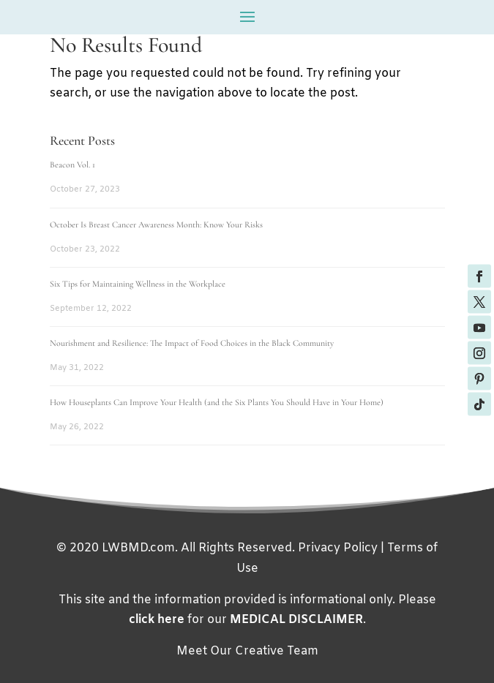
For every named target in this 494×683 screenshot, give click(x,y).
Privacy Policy (338, 548)
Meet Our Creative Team (247, 651)
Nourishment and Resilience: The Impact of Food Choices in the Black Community (192, 343)
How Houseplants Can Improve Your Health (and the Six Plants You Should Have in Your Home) (216, 402)
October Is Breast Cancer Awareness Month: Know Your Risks (156, 224)
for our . (247, 619)
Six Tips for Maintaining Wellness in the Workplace (137, 284)
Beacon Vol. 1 (72, 164)
